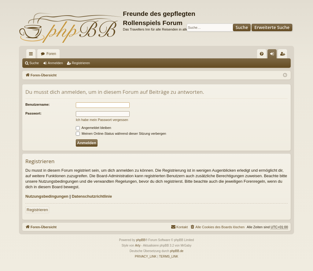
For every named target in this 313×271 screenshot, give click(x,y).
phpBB (140, 240)
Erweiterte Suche (271, 27)
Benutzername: (37, 104)
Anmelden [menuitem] (273, 55)
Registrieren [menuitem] (284, 55)
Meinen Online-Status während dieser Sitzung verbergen (121, 133)
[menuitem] (261, 53)
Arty (138, 245)
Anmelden (55, 63)
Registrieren (81, 63)
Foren (51, 54)
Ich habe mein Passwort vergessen (102, 120)
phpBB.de (176, 251)
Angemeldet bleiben (93, 128)
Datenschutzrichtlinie (92, 196)
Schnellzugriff (32, 55)
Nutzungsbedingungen (46, 196)
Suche (242, 27)
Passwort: (33, 113)
